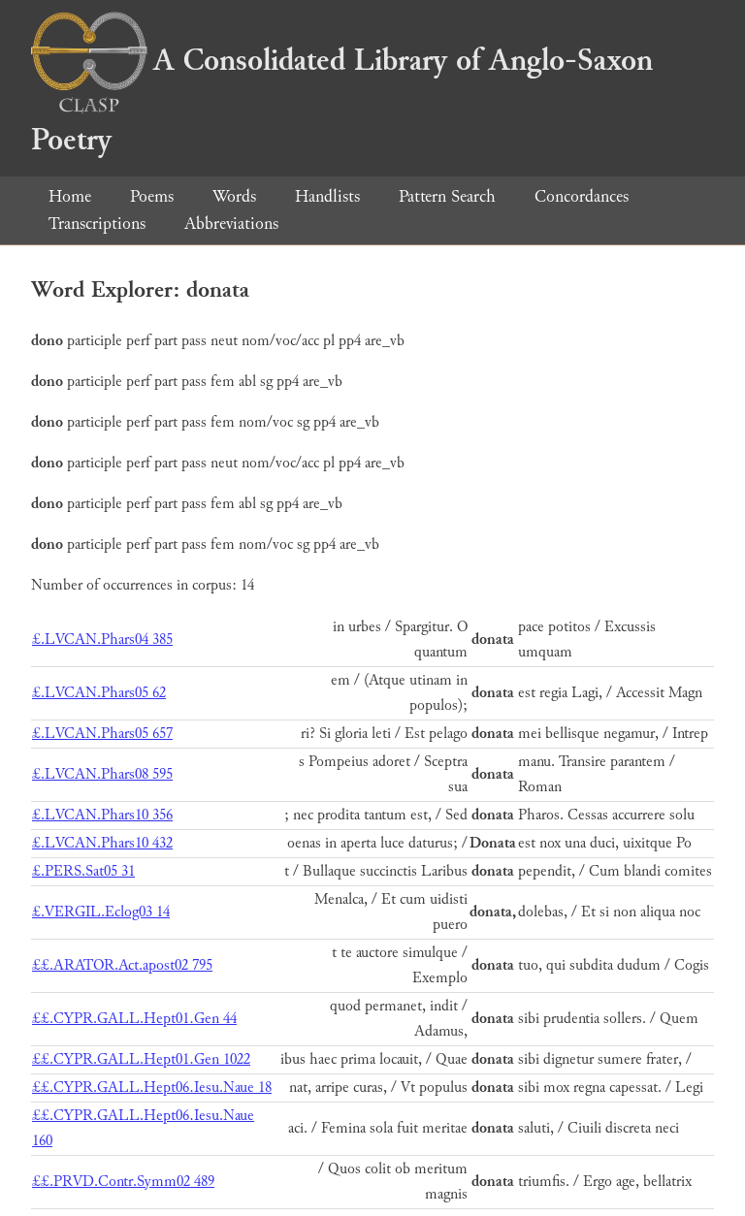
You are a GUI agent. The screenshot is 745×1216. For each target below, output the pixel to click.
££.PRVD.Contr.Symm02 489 (123, 1181)
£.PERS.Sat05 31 (83, 871)
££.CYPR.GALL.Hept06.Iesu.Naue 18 (152, 1087)
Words (234, 196)
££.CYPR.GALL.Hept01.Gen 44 (134, 1019)
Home (70, 196)
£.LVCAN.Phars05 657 (102, 733)
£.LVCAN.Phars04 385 (102, 639)
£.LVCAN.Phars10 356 (102, 815)
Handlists (327, 196)
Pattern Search (447, 196)
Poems (152, 196)
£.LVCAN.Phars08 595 (102, 774)
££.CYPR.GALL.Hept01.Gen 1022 (141, 1059)
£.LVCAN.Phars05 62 (99, 693)
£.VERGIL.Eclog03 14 (101, 912)
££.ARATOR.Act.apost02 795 (122, 965)
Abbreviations (231, 223)
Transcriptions (97, 223)
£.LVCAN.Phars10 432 (102, 843)
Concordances (581, 196)
